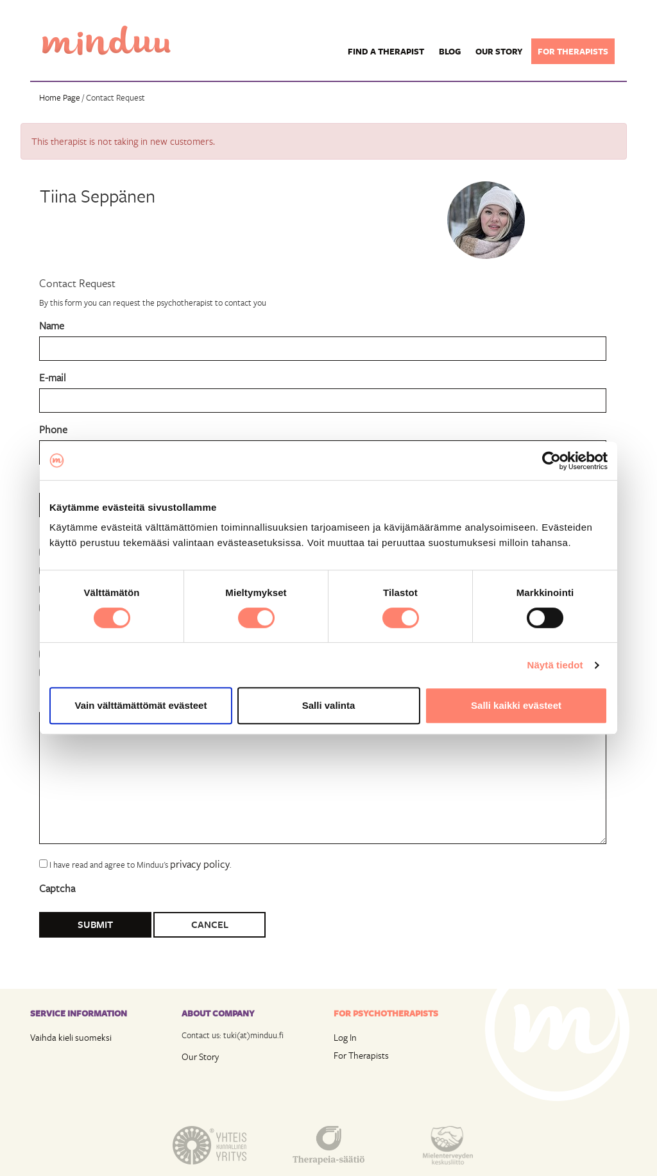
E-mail (52, 377)
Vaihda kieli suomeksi (71, 1037)
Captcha (57, 888)
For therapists (573, 51)
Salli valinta (328, 705)
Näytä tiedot (555, 664)
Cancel (209, 924)
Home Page (59, 97)
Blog (450, 51)
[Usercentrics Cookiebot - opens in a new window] (551, 460)
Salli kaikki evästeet (516, 705)
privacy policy (200, 863)
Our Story (200, 1056)
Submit (95, 924)
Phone (53, 429)
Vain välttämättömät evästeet (141, 705)
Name (51, 325)
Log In (345, 1037)
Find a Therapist (386, 51)
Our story (499, 51)
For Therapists (361, 1055)
